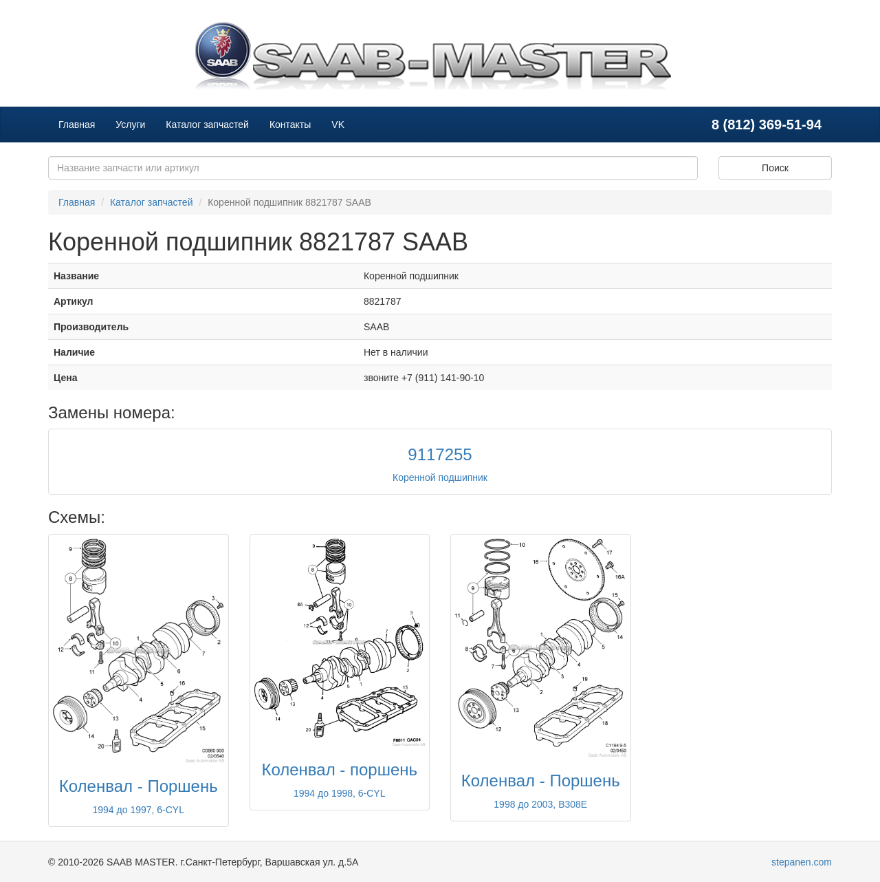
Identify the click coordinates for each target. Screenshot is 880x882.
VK (337, 124)
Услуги (130, 124)
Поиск (775, 167)
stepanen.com (801, 862)
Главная (76, 124)
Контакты (290, 124)
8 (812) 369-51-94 (767, 124)
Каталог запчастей (207, 124)
